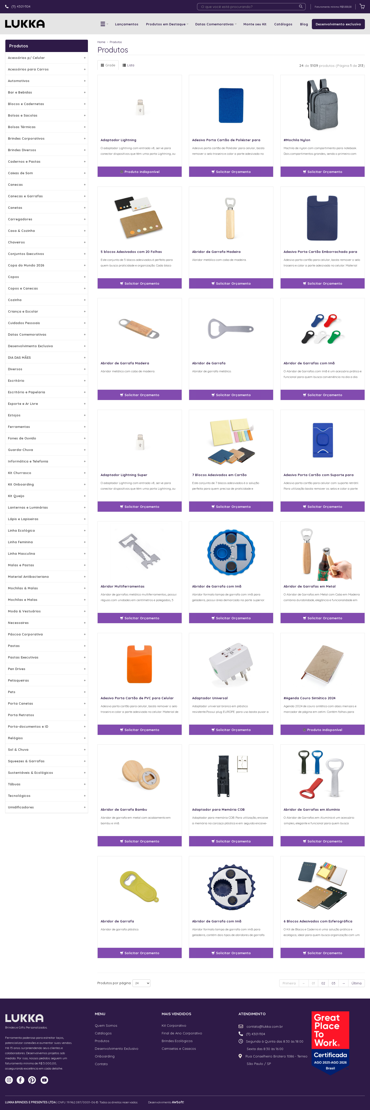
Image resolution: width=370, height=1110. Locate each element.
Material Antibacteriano (47, 576)
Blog (304, 24)
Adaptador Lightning (118, 140)
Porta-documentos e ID (47, 726)
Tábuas (47, 784)
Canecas (47, 184)
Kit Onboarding (47, 484)
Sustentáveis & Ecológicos (47, 772)
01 (313, 983)
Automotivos (47, 80)
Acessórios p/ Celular (47, 57)
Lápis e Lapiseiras (47, 518)
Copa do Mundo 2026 (47, 265)
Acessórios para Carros (47, 69)
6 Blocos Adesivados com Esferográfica (318, 921)
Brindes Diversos (47, 149)
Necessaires (47, 622)
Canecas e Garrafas (47, 196)
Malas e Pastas (47, 565)
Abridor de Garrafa (208, 363)
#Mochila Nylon (297, 140)
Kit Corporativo (174, 1025)
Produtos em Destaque (166, 24)
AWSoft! (178, 1102)
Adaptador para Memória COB (218, 809)
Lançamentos (126, 24)
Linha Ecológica (47, 530)
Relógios (47, 738)
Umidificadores (47, 807)
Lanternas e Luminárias (47, 507)
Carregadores (47, 219)
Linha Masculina (47, 553)
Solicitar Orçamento (231, 172)
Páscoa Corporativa (47, 634)
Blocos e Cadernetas (47, 103)
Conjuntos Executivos (47, 253)
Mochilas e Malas (47, 599)
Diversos (47, 369)
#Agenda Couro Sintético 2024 (309, 698)
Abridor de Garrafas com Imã (309, 363)
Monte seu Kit (254, 24)
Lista (128, 65)
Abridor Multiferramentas (123, 586)
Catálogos (283, 24)
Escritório (47, 380)
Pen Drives (47, 668)
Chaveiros (47, 242)
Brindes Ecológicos (177, 1041)
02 (323, 983)
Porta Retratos (47, 714)
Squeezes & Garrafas (47, 761)
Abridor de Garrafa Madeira (216, 252)
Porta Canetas (47, 703)
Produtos (116, 42)
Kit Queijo (47, 495)
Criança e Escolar (47, 311)
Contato (101, 1064)
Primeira (289, 983)
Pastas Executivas (47, 657)
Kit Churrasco (47, 472)
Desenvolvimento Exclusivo (47, 345)
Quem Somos (106, 1025)
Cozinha (47, 299)
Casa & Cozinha (47, 230)
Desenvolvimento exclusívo (338, 24)
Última (357, 983)
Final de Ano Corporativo (182, 1033)
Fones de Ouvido (47, 438)
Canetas (47, 207)
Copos (47, 276)
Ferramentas (47, 426)
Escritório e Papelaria (47, 392)
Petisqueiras (47, 680)
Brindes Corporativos (47, 138)
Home (101, 42)
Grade (108, 65)
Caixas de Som (47, 173)
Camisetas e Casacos (179, 1048)
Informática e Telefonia (47, 461)
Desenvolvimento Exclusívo (116, 1048)
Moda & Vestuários (47, 611)
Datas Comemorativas (214, 24)
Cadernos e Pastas (47, 161)
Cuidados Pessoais (47, 322)
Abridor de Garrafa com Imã (216, 586)
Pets (47, 691)
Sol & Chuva (47, 749)
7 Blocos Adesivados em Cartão (219, 475)
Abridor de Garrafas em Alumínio (312, 809)
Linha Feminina (47, 541)
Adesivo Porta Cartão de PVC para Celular (137, 698)
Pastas (47, 645)
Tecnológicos (47, 795)
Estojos (47, 415)
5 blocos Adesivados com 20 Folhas (131, 252)
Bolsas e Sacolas (47, 115)
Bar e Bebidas (47, 92)
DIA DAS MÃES (47, 357)
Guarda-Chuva (47, 449)
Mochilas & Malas (47, 588)
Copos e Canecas (47, 288)
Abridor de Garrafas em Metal (310, 586)
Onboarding (105, 1056)
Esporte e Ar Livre (47, 403)
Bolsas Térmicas (47, 126)
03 (333, 983)
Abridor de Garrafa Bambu (124, 809)
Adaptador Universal (210, 698)
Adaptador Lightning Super (124, 475)
